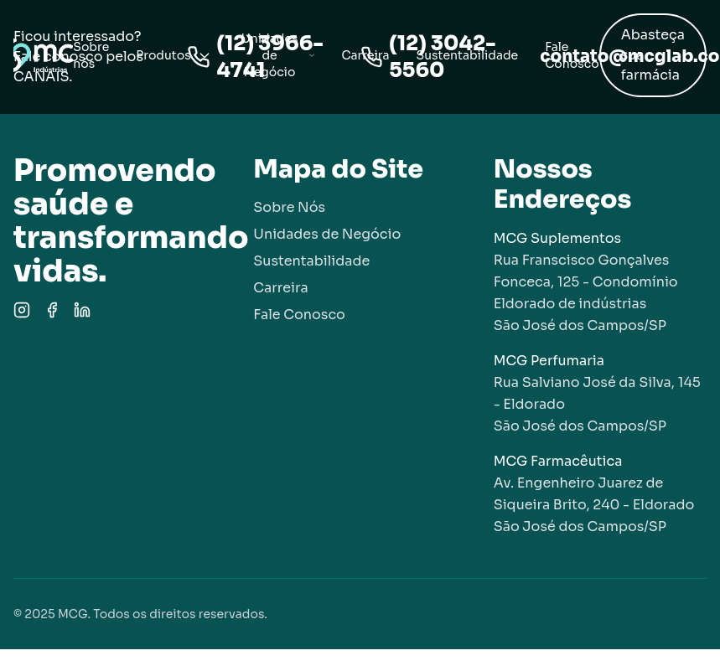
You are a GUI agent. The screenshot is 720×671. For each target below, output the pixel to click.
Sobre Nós (289, 207)
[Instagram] (21, 310)
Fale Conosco (571, 55)
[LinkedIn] (82, 310)
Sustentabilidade (468, 55)
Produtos (173, 55)
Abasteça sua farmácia (653, 55)
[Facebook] (52, 310)
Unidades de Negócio (278, 55)
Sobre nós (91, 55)
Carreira (365, 55)
